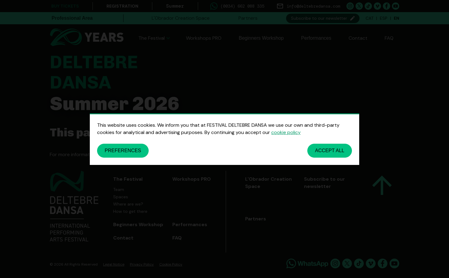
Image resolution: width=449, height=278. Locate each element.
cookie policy (286, 132)
